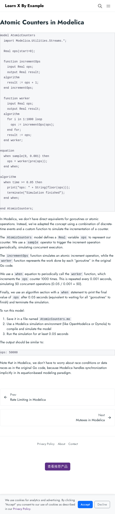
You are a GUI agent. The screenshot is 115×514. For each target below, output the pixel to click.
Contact (73, 444)
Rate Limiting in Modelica (28, 399)
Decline (102, 504)
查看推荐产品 (58, 466)
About (61, 444)
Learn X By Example (24, 6)
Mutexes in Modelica (90, 420)
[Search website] (100, 6)
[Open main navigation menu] (108, 6)
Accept (85, 504)
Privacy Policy (45, 444)
